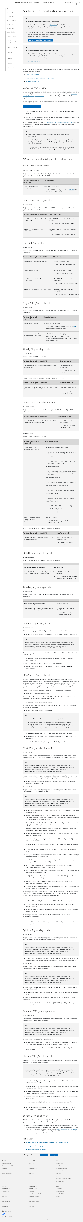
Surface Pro (10, 16)
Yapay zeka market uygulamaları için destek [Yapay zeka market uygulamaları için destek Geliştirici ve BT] (37, 1193)
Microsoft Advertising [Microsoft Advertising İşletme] (6, 1201)
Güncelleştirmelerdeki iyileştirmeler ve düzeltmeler (40, 78)
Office (30, 2)
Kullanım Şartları (47, 1219)
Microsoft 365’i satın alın (48, 2)
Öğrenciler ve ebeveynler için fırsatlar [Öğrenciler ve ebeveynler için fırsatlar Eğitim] (63, 1178)
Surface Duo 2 (12, 36)
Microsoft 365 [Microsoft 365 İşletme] (4, 1198)
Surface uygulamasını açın (32, 107)
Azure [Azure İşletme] (3, 1193)
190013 (71, 190)
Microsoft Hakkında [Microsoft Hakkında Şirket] (60, 1191)
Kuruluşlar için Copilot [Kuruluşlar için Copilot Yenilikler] (6, 1163)
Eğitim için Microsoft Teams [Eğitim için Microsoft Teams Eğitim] (61, 1168)
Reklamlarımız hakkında (65, 1219)
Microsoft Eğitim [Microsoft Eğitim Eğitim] (59, 1163)
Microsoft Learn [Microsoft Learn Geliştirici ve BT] (32, 1191)
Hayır (54, 1155)
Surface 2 (10, 63)
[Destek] (17, 2)
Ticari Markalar (55, 1219)
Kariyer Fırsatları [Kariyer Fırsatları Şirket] (59, 1188)
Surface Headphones (11, 53)
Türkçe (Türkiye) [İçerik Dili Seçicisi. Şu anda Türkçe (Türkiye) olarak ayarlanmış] (7, 1211)
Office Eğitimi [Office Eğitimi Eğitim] (58, 1173)
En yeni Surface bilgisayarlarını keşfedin (40, 40)
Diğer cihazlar (11, 32)
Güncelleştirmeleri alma (32, 74)
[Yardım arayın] (75, 2)
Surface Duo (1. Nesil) (12, 42)
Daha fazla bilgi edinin (34, 61)
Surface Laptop (11, 20)
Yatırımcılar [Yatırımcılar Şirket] (58, 1196)
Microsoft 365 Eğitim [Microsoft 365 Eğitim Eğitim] (60, 1170)
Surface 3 (10, 58)
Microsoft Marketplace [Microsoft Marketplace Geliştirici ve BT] (33, 1198)
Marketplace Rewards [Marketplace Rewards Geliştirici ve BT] (33, 1204)
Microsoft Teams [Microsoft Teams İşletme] (5, 1206)
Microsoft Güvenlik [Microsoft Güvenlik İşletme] (5, 1191)
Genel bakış (10, 9)
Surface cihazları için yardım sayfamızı (66, 1129)
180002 (75, 326)
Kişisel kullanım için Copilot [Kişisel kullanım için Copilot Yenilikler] (7, 1165)
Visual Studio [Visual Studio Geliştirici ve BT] (31, 1206)
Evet (44, 1155)
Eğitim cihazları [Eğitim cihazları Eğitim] (59, 1165)
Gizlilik (40, 1219)
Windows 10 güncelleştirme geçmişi (36, 1149)
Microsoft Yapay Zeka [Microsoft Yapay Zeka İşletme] (6, 1188)
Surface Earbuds (12, 47)
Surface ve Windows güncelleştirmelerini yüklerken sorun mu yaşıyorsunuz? (47, 1142)
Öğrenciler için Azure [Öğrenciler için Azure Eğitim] (60, 1181)
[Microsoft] (7, 2)
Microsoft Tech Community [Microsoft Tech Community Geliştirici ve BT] (34, 1196)
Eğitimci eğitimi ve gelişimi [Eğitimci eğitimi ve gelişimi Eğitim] (61, 1176)
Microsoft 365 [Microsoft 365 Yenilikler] (4, 1168)
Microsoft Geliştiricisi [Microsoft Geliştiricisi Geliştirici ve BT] (33, 1188)
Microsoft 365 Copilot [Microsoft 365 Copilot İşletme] (6, 1204)
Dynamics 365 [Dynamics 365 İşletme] (4, 1196)
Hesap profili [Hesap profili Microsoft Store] (31, 1163)
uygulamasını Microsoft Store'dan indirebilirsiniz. (60, 122)
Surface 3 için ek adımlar (32, 81)
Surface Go (10, 24)
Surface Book (10, 28)
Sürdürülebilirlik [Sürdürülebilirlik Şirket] (59, 1198)
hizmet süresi (53, 25)
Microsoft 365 (24, 2)
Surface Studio (11, 13)
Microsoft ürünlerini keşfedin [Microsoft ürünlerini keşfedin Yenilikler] (7, 1170)
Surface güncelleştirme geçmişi (34, 1146)
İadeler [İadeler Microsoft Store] (30, 1170)
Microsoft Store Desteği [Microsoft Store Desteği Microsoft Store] (33, 1168)
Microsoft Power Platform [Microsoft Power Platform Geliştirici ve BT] (34, 1201)
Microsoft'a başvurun (32, 1219)
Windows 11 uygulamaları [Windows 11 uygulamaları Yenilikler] (7, 1173)
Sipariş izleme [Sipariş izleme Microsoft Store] (31, 1173)
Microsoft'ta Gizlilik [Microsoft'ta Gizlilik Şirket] (60, 1193)
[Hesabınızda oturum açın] (79, 2)
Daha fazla (36, 2)
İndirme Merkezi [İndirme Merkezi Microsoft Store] (32, 1165)
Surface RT (11, 68)
